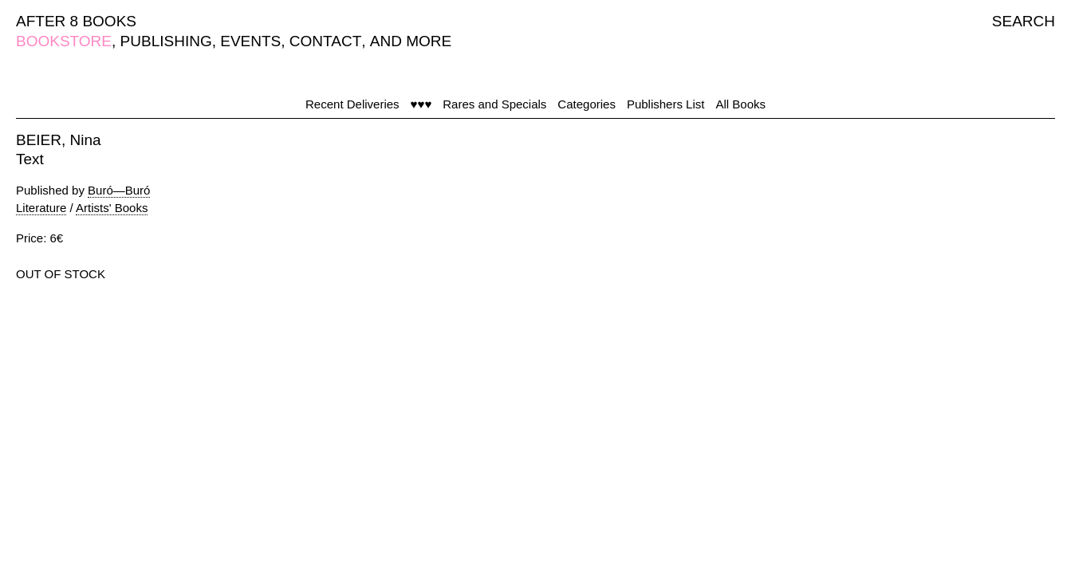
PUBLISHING (166, 41)
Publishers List (666, 104)
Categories (586, 104)
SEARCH (1023, 21)
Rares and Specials (494, 104)
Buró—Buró (119, 190)
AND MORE (410, 41)
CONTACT (325, 41)
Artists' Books (112, 207)
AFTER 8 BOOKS (76, 21)
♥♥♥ (421, 104)
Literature (41, 207)
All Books (740, 104)
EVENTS (250, 41)
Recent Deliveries (352, 104)
